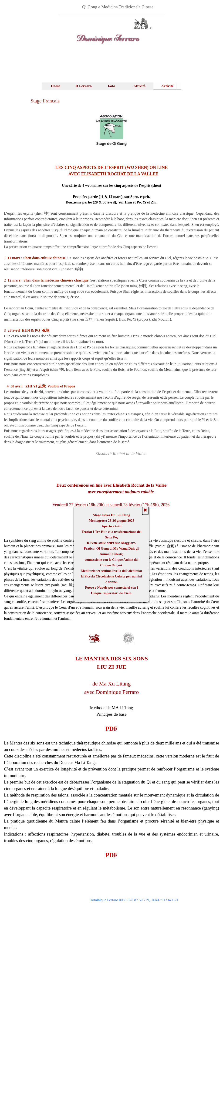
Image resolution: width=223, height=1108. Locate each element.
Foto (111, 86)
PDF (111, 728)
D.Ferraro (83, 86)
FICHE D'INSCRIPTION (111, 529)
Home (56, 86)
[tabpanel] (117, 7)
